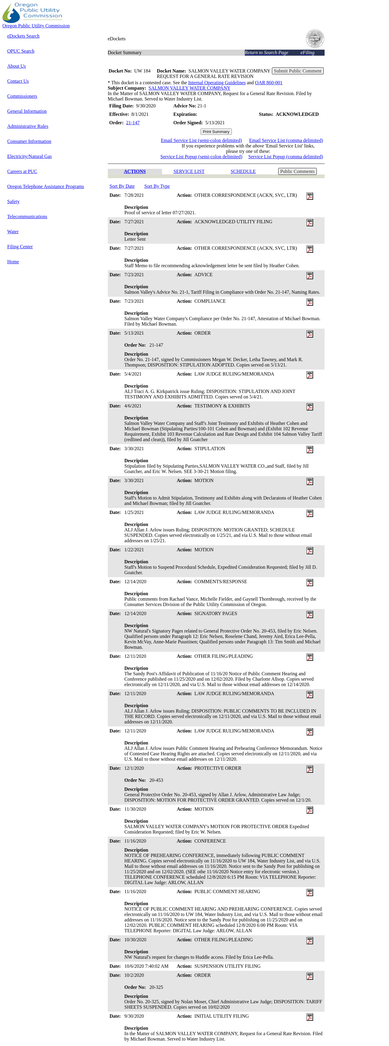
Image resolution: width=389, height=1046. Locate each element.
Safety (13, 201)
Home (13, 261)
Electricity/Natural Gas (29, 156)
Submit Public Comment (298, 70)
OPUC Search (20, 51)
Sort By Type (157, 186)
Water (13, 231)
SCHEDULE (243, 171)
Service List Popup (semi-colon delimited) (201, 156)
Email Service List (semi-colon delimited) (201, 140)
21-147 (133, 122)
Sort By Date (122, 186)
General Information (27, 111)
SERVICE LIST (188, 171)
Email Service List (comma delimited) (286, 140)
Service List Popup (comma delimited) (285, 156)
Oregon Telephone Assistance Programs (45, 186)
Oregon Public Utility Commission (36, 25)
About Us (16, 66)
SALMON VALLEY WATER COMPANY (189, 88)
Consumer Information (29, 141)
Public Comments (297, 171)
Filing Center (20, 246)
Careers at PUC (22, 171)
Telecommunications (27, 216)
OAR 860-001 (268, 82)
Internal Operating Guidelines (217, 82)
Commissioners (22, 96)
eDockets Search (23, 36)
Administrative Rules (27, 126)
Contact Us (18, 81)
